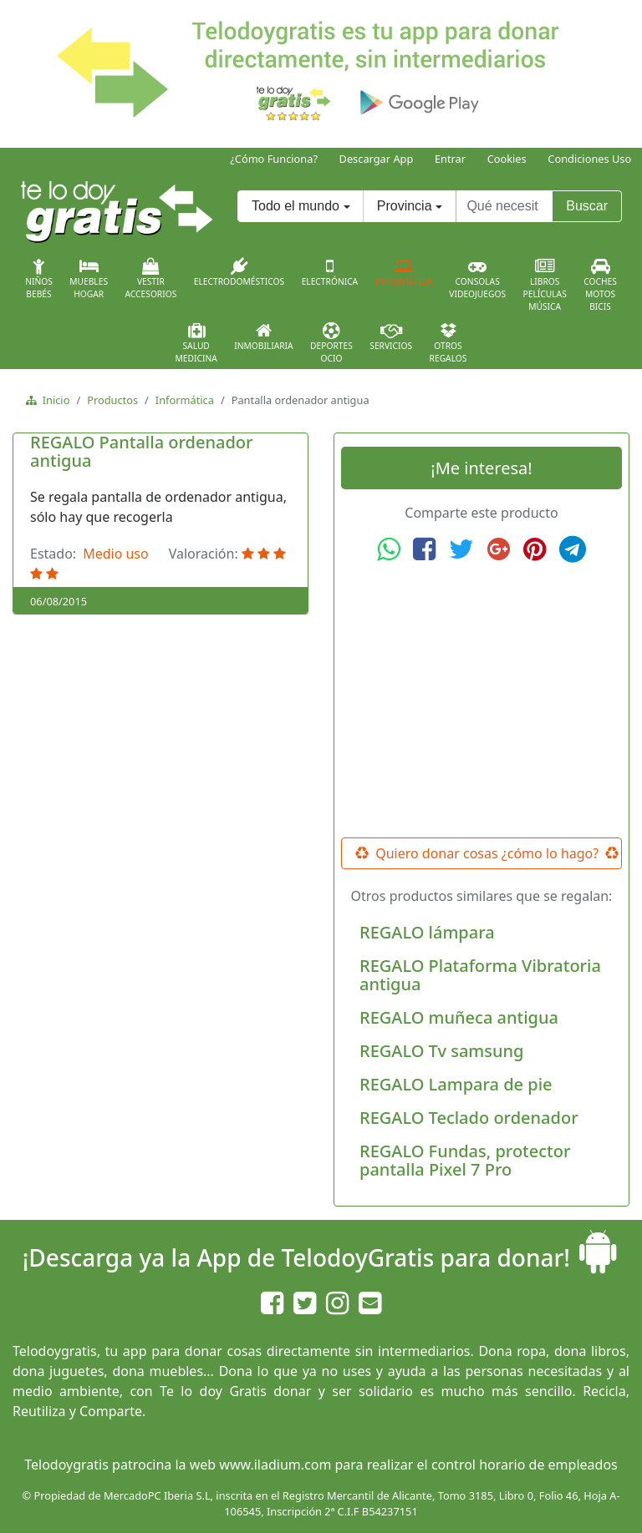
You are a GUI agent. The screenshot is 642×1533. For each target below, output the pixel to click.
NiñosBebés (39, 279)
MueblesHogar (88, 279)
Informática (403, 272)
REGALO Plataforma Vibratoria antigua (480, 974)
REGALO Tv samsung (441, 1051)
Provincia (404, 206)
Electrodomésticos (239, 272)
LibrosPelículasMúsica (545, 285)
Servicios (390, 336)
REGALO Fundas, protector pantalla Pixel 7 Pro (464, 1160)
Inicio (53, 399)
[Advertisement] (481, 700)
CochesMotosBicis (600, 285)
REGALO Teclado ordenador (468, 1117)
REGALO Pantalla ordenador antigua (141, 451)
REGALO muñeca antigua (458, 1017)
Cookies (507, 158)
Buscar (587, 206)
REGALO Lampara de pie (456, 1084)
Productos (112, 399)
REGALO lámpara (427, 932)
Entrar (450, 158)
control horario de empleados (524, 1464)
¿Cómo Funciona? (274, 158)
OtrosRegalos (448, 343)
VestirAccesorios (151, 279)
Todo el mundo (295, 206)
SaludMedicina (196, 343)
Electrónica (330, 272)
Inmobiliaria (263, 336)
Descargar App (376, 158)
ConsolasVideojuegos (477, 279)
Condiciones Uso (589, 158)
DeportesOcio (331, 343)
